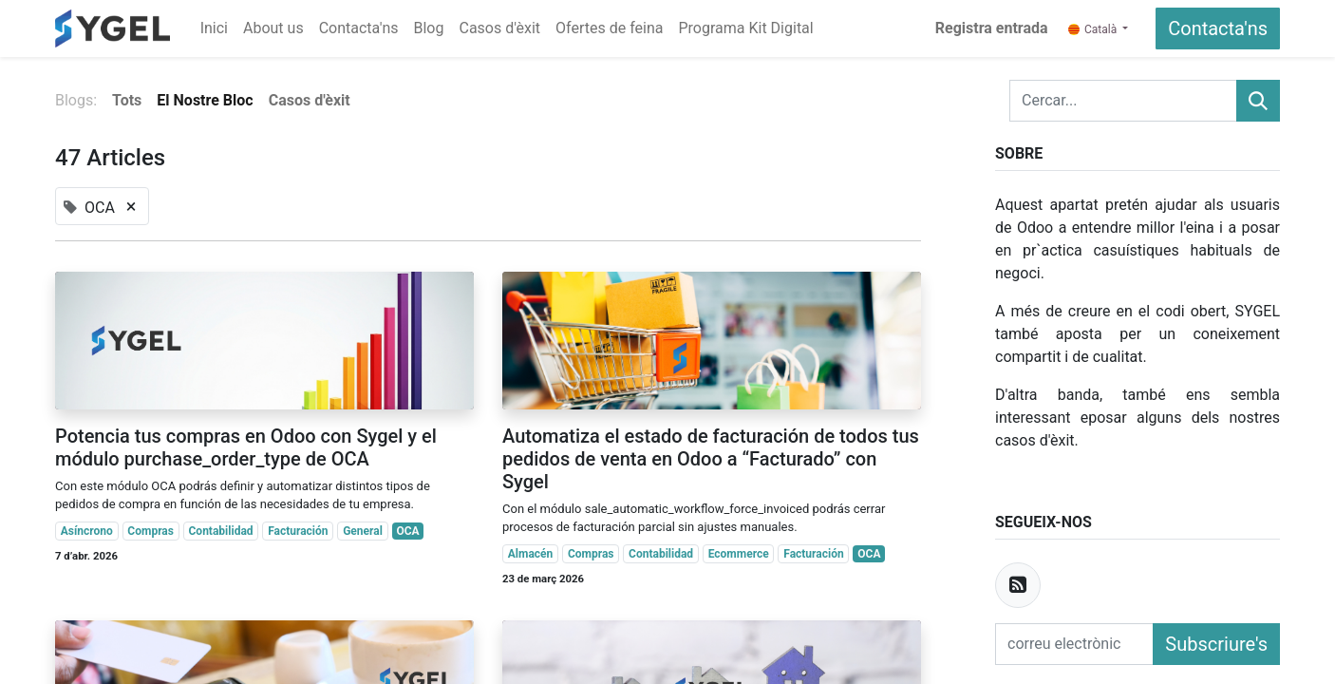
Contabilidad (221, 531)
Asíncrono (87, 531)
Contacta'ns (1218, 28)
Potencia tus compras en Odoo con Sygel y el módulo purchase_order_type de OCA (246, 447)
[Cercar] (1258, 101)
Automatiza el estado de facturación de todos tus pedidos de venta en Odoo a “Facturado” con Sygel (710, 459)
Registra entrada (991, 28)
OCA (407, 531)
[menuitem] (214, 29)
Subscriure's (1216, 644)
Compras (150, 531)
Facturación (298, 531)
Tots (126, 100)
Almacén (531, 553)
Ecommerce (738, 553)
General (363, 531)
